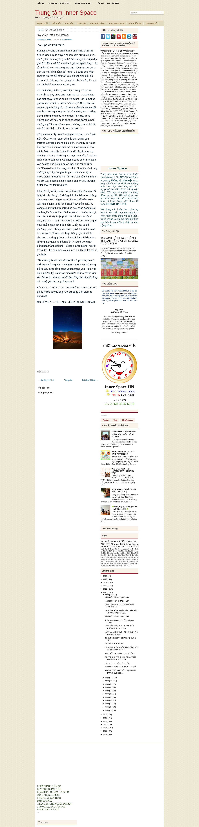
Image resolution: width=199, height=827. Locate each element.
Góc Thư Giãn (135, 23)
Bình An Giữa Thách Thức (121, 555)
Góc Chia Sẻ (151, 23)
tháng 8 (108, 687)
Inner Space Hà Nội (123, 293)
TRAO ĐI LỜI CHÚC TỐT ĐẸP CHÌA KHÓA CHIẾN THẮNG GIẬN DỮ (123, 434)
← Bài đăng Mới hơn (46, 380)
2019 (105, 718)
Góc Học (69, 23)
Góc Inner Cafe (116, 23)
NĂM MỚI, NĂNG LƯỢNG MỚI (117, 597)
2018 (105, 721)
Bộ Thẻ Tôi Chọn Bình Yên (122, 557)
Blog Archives (127, 420)
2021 (105, 592)
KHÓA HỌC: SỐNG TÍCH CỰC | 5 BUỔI (120, 667)
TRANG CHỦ (42, 23)
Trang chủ (68, 380)
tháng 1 (108, 710)
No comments (67, 39)
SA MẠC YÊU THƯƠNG (53, 35)
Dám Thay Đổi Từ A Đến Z (130, 559)
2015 (105, 731)
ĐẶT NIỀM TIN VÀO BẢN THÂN (117, 663)
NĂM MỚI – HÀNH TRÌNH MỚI (117, 601)
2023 (105, 586)
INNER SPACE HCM (83, 3)
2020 (105, 715)
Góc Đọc (82, 23)
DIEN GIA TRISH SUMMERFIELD (114, 547)
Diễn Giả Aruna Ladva (119, 549)
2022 (105, 589)
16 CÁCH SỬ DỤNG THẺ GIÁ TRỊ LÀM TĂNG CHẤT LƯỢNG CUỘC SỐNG (119, 241)
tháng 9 (108, 684)
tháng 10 (109, 681)
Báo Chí (132, 549)
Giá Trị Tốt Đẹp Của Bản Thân (111, 561)
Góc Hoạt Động (97, 23)
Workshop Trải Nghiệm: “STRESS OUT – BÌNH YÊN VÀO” (123, 471)
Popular (106, 420)
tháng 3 (108, 704)
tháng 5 (108, 697)
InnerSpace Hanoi (44, 39)
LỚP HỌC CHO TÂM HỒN (108, 3)
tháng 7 (108, 691)
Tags (115, 420)
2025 (105, 579)
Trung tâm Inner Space (66, 12)
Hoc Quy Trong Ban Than (112, 563)
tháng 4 (108, 700)
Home (40, 30)
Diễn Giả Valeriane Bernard (113, 553)
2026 (105, 576)
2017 (105, 724)
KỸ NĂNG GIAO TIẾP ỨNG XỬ (122, 565)
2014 (105, 734)
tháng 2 (108, 707)
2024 (105, 582)
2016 (105, 728)
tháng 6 (108, 694)
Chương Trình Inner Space (124, 544)
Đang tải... (104, 415)
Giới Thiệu (56, 23)
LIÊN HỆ (40, 3)
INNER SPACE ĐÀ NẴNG (59, 3)
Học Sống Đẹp (107, 565)
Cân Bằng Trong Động (114, 559)
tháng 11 (109, 678)
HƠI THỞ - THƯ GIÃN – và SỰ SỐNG (119, 653)
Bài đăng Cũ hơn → (90, 380)
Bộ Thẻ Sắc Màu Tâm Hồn (118, 551)
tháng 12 (109, 595)
